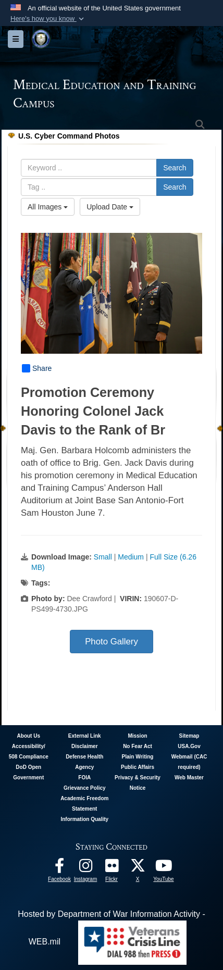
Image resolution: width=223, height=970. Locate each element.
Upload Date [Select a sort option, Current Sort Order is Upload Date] (109, 207)
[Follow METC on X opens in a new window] (138, 868)
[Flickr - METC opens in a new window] (111, 868)
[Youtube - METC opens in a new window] (164, 868)
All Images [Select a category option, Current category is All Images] (48, 207)
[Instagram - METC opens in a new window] (85, 868)
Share (37, 368)
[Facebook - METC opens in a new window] (59, 868)
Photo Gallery (111, 641)
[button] (48, 19)
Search (174, 168)
